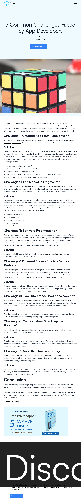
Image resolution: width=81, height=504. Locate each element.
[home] (10, 3)
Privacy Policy (67, 487)
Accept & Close (16, 496)
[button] (75, 3)
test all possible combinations (51, 254)
